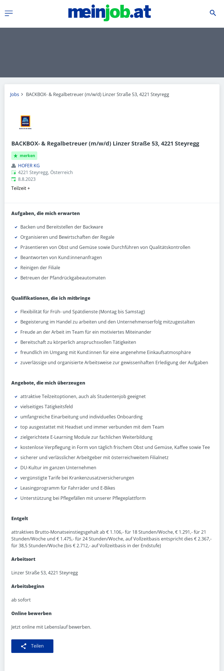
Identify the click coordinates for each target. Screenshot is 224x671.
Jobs (14, 94)
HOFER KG (29, 165)
